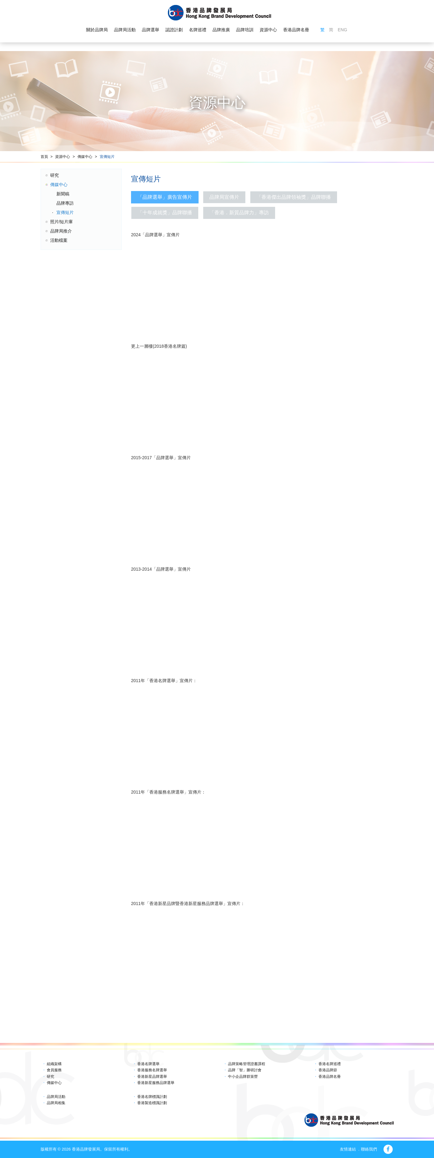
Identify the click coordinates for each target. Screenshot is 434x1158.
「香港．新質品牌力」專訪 (239, 212)
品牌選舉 (150, 29)
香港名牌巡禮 (329, 1064)
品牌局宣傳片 (224, 197)
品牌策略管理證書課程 (246, 1064)
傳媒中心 (84, 157)
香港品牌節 (327, 1070)
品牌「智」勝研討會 (244, 1070)
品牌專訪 (65, 203)
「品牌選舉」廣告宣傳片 (165, 197)
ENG (342, 29)
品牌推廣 (221, 29)
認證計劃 (174, 29)
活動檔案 (59, 240)
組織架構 (54, 1064)
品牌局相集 (56, 1103)
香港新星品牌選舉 (152, 1076)
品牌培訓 (244, 29)
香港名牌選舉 (148, 1064)
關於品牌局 (97, 29)
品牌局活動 (125, 29)
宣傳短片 (107, 157)
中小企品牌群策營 (243, 1076)
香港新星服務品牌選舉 (155, 1083)
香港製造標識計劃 (152, 1103)
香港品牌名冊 (296, 29)
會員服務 (54, 1070)
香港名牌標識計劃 (152, 1097)
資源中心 (268, 29)
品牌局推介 (61, 231)
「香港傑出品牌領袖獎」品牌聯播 (293, 197)
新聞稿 (62, 193)
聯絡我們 (369, 1149)
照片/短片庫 (61, 221)
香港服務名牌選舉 (152, 1070)
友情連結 (348, 1149)
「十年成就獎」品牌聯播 (165, 212)
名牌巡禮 (197, 29)
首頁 (44, 157)
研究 (54, 175)
